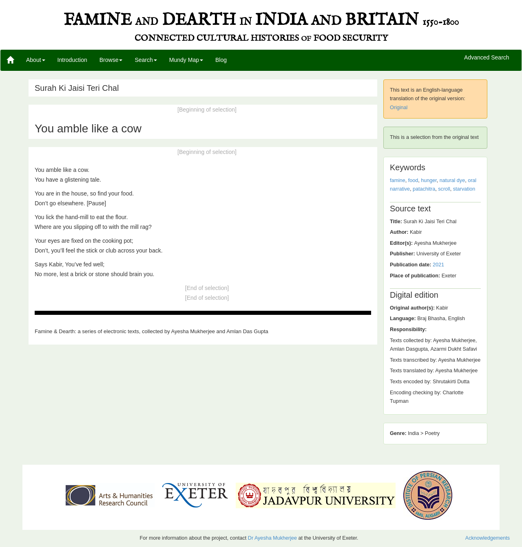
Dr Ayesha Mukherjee (272, 538)
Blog (221, 60)
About (35, 60)
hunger (429, 180)
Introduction (72, 60)
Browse (111, 60)
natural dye (452, 180)
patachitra (424, 189)
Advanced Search (486, 58)
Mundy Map (186, 60)
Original (398, 107)
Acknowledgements (487, 538)
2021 (438, 265)
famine (397, 180)
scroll (444, 189)
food (413, 180)
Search (146, 60)
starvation (464, 189)
